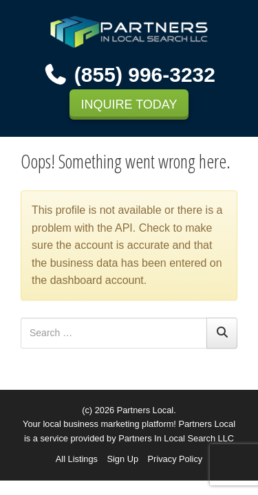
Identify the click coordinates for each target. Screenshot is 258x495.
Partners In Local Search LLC (176, 438)
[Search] (221, 333)
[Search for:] (114, 333)
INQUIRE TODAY (128, 104)
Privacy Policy (175, 459)
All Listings (77, 459)
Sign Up (122, 459)
